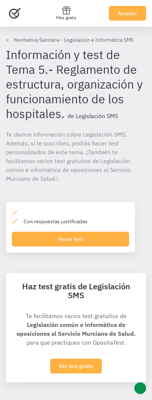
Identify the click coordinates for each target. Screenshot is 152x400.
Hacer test (70, 239)
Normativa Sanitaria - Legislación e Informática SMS (74, 40)
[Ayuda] (140, 388)
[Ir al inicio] (15, 13)
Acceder (127, 13)
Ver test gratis (76, 366)
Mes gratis (66, 13)
